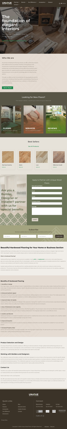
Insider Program (22, 409)
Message (34, 206)
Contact (16, 4)
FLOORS (7, 128)
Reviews (52, 128)
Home (4, 404)
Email (33, 191)
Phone (34, 196)
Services (30, 128)
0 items (63, 3)
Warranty (47, 426)
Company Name (36, 201)
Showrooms (5, 413)
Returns (52, 426)
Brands (23, 2)
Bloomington (39, 404)
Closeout (50, 2)
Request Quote (22, 406)
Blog (19, 404)
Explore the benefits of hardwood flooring (14, 40)
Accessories (42, 2)
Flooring (16, 2)
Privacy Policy (4, 420)
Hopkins (48, 404)
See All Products (33, 146)
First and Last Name (37, 185)
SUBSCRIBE (59, 236)
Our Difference (32, 2)
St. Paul (57, 404)
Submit (35, 219)
